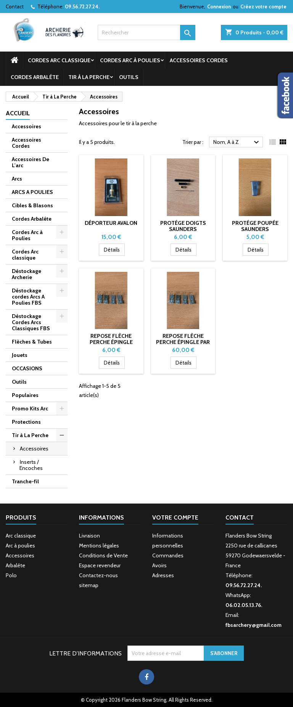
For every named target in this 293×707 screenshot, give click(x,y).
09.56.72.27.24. (82, 6)
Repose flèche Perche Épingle (111, 339)
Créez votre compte (263, 6)
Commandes (168, 555)
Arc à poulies (20, 545)
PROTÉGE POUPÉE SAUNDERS (255, 226)
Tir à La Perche (88, 77)
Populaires (25, 395)
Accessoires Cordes (199, 60)
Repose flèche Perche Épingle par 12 (183, 342)
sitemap (88, 585)
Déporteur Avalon (111, 223)
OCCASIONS (27, 368)
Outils (128, 77)
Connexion (219, 6)
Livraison (89, 535)
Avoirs (159, 565)
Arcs (17, 178)
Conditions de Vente (103, 555)
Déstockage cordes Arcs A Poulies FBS (28, 296)
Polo (11, 575)
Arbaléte (15, 565)
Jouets (19, 355)
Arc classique (21, 535)
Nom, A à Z (237, 142)
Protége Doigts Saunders (183, 226)
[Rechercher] (146, 32)
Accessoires (26, 126)
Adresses (163, 575)
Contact (15, 6)
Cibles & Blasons (32, 205)
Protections (26, 421)
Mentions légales (99, 545)
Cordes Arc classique (59, 60)
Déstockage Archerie (26, 274)
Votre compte (175, 517)
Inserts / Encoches (31, 464)
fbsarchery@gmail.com (253, 624)
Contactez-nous (98, 575)
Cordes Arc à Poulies (130, 60)
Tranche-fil (25, 481)
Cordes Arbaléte (35, 77)
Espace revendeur (100, 565)
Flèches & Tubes (32, 341)
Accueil (18, 113)
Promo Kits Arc (30, 408)
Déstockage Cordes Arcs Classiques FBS (31, 322)
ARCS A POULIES (32, 192)
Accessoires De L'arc (30, 162)
